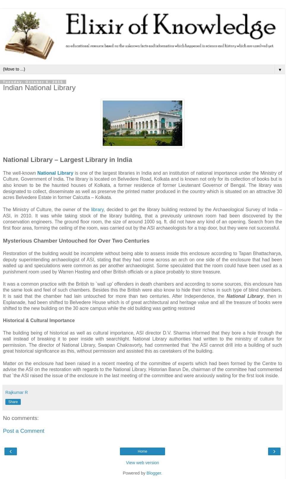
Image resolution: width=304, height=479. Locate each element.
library (97, 209)
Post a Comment (23, 431)
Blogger (154, 473)
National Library (55, 173)
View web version (142, 462)
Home (142, 451)
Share (13, 402)
